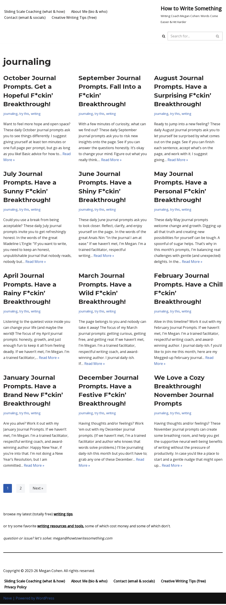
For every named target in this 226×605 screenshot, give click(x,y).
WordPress (45, 599)
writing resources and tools (60, 527)
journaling (10, 114)
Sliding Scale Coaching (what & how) (34, 11)
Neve (7, 599)
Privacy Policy (15, 588)
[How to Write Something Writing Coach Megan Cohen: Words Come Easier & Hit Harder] (192, 14)
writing (36, 114)
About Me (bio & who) (89, 11)
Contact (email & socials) (24, 17)
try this (24, 114)
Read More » (118, 160)
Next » (38, 489)
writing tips (63, 515)
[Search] (163, 36)
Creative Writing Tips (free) (74, 17)
